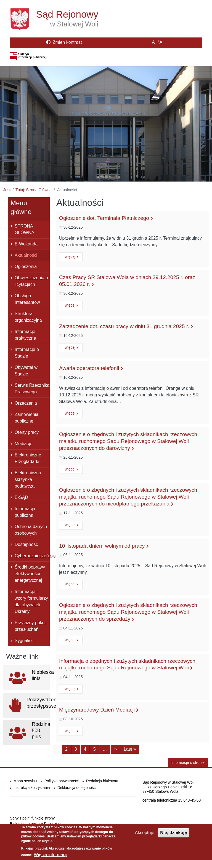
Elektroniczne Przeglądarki (28, 458)
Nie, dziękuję (173, 832)
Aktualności (26, 255)
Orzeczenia (26, 403)
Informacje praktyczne (25, 334)
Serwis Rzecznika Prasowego (32, 388)
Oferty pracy (27, 432)
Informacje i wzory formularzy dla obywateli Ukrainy (31, 601)
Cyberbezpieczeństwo (32, 555)
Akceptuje (144, 832)
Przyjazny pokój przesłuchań (30, 626)
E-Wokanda (26, 244)
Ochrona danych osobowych (31, 530)
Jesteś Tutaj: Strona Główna (27, 190)
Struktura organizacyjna (28, 317)
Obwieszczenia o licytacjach (31, 281)
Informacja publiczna (25, 512)
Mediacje (23, 443)
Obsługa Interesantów (27, 299)
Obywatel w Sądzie (26, 370)
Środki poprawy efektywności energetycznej (30, 574)
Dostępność (26, 544)
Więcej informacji (50, 854)
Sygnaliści (25, 640)
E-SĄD (21, 497)
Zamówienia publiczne (26, 417)
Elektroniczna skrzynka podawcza (28, 479)
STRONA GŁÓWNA (24, 229)
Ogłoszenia (26, 266)
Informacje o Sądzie (27, 352)
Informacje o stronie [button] (188, 763)
